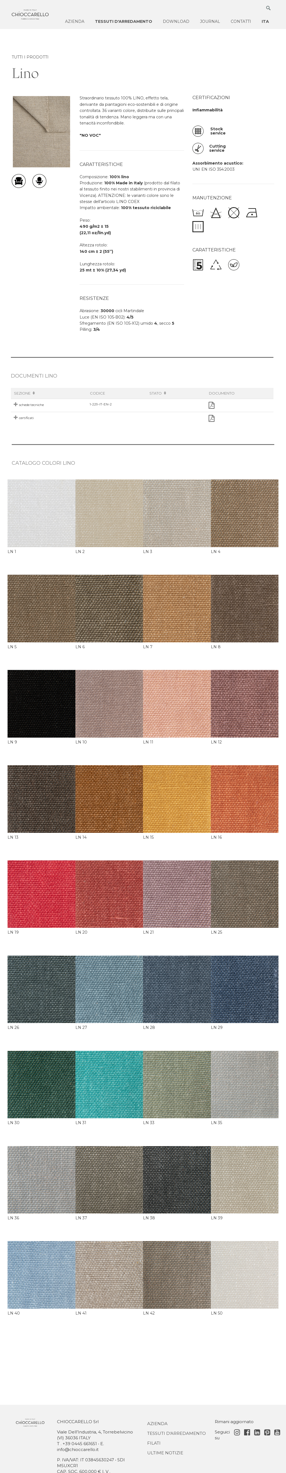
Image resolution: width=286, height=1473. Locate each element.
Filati (154, 1443)
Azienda (74, 21)
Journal (210, 21)
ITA (265, 21)
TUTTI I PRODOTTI (30, 57)
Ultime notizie (165, 1452)
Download (176, 21)
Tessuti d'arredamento (123, 21)
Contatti (241, 21)
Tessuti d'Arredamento (176, 1433)
